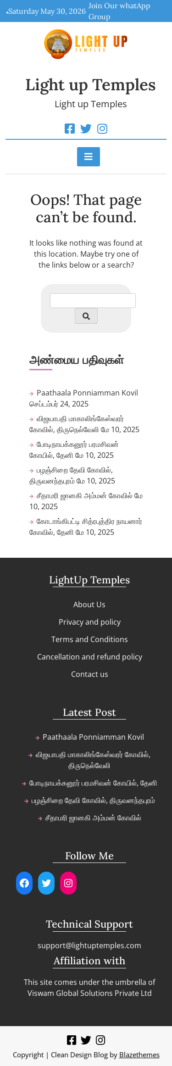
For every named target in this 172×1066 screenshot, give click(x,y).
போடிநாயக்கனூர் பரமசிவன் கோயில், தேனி (93, 783)
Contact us (89, 674)
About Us (89, 604)
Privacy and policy (90, 622)
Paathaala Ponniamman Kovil (87, 393)
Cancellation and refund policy (89, 657)
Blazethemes (139, 1054)
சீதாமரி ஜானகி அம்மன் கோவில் (85, 495)
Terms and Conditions (89, 639)
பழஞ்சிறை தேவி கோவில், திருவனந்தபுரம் (93, 800)
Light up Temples (90, 84)
